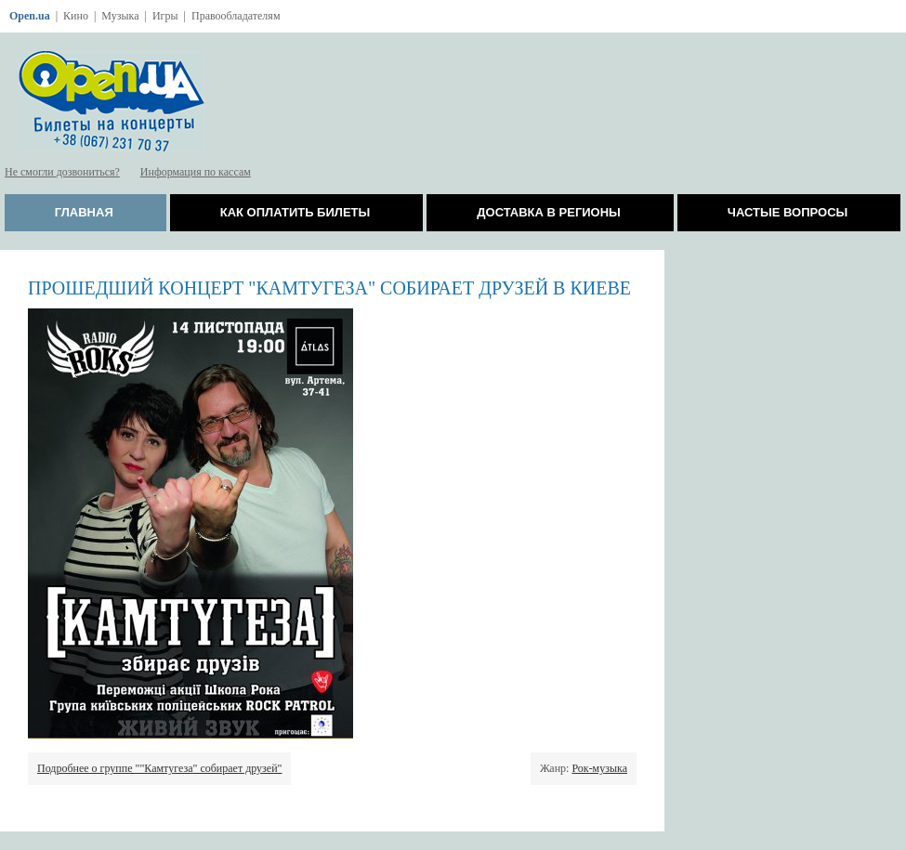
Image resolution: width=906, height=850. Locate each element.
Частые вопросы (787, 212)
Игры (165, 15)
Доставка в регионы (549, 212)
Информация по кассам (195, 171)
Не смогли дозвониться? (62, 171)
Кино (75, 15)
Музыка (119, 15)
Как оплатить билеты (295, 212)
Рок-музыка (599, 768)
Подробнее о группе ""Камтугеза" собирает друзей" (159, 768)
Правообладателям (236, 15)
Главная (84, 212)
